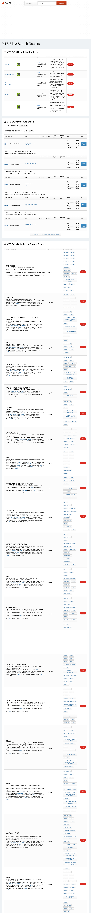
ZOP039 (72, 257)
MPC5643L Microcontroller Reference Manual (70, 819)
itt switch (67, 440)
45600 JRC (66, 269)
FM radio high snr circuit (71, 718)
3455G (70, 417)
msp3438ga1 (72, 396)
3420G (70, 620)
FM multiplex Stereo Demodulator (70, 351)
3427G (70, 328)
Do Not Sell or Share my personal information (44, 907)
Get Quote (83, 143)
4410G (65, 869)
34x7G (23, 312)
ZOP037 (72, 254)
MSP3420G (66, 611)
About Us (79, 907)
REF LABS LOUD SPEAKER (70, 749)
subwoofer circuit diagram (70, 623)
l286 (70, 582)
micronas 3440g (68, 783)
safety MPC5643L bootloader (70, 834)
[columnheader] (10, 57)
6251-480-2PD (12, 480)
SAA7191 (73, 291)
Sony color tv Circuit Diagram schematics (70, 771)
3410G (73, 768)
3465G (70, 506)
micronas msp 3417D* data (70, 314)
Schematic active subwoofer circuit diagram (70, 666)
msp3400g (66, 781)
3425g (74, 460)
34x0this (71, 591)
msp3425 (66, 452)
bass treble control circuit (70, 599)
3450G (70, 566)
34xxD (7, 672)
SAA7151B (66, 291)
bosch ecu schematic (70, 840)
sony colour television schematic (70, 661)
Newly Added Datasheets (16, 907)
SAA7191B (66, 293)
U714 (72, 296)
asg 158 (66, 408)
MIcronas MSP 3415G (69, 473)
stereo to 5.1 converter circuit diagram (70, 642)
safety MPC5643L (68, 842)
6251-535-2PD (14, 312)
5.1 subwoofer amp (69, 631)
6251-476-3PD (12, 770)
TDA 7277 (73, 269)
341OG (65, 564)
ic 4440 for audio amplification (70, 860)
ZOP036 (66, 254)
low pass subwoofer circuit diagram (70, 634)
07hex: (71, 341)
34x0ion (71, 686)
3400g (74, 602)
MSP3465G (73, 452)
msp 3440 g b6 (67, 763)
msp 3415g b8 (67, 476)
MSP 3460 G (67, 696)
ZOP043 (72, 261)
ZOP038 (66, 257)
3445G (16, 424)
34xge (65, 733)
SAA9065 (17, 294)
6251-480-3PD (14, 457)
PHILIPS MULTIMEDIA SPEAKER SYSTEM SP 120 (70, 443)
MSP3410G (66, 768)
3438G (29, 402)
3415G (65, 415)
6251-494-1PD (21, 402)
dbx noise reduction (70, 388)
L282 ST (66, 571)
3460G (73, 611)
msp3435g (66, 422)
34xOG (19, 574)
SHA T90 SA (67, 280)
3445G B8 (66, 457)
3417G (65, 310)
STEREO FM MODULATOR (70, 380)
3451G (70, 654)
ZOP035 (72, 252)
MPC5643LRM (22, 830)
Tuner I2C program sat (70, 317)
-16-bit (72, 286)
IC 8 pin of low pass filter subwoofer (70, 677)
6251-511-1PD (21, 666)
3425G (65, 522)
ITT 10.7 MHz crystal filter (70, 437)
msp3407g (66, 320)
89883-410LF (8, 64)
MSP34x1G (20, 738)
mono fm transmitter (70, 399)
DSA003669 (66, 485)
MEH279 (66, 289)
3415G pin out (67, 425)
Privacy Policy (27, 907)
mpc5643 (66, 825)
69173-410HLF (8, 95)
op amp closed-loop (69, 346)
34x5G (19, 418)
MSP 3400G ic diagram (70, 596)
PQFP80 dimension (69, 401)
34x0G (23, 601)
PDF (70, 64)
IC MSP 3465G (67, 483)
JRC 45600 (66, 264)
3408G (65, 404)
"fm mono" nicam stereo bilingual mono (70, 307)
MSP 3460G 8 (67, 710)
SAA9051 (73, 293)
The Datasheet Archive (8, 3)
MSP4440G (66, 863)
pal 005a (66, 585)
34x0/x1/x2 (66, 343)
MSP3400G (66, 792)
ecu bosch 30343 (68, 822)
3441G (73, 680)
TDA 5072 (66, 271)
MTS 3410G (72, 789)
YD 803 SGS (67, 266)
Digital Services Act (63, 907)
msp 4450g (72, 872)
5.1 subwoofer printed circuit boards (70, 876)
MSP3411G (66, 680)
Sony (72, 277)
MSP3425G (72, 450)
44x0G (23, 863)
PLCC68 (66, 406)
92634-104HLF (8, 107)
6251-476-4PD (14, 601)
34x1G (29, 666)
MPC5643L (17, 828)
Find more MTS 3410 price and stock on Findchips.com (45, 234)
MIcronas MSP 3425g (69, 499)
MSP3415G (66, 420)
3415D (75, 425)
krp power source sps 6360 (70, 274)
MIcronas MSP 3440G (69, 568)
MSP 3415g (67, 478)
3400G (65, 805)
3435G (32, 423)
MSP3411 (66, 745)
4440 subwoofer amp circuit (70, 852)
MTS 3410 (66, 577)
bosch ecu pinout (69, 837)
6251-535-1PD (12, 330)
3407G (70, 331)
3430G (71, 564)
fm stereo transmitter (70, 355)
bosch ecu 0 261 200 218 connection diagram (70, 830)
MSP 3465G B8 (67, 462)
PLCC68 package (68, 645)
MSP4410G (72, 869)
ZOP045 (66, 259)
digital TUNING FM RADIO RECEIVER (70, 714)
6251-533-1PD (14, 863)
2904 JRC (66, 277)
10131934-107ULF (9, 74)
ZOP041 (66, 261)
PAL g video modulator (70, 369)
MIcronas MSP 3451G (69, 741)
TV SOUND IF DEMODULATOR (70, 778)
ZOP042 (72, 259)
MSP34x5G (74, 420)
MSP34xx (73, 577)
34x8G (13, 407)
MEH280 (72, 289)
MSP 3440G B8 (67, 455)
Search (61, 3)
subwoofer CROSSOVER (70, 574)
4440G (65, 872)
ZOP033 (66, 252)
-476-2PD (38, 572)
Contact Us (72, 907)
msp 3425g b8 (67, 460)
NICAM (65, 358)
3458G (70, 404)
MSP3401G (66, 670)
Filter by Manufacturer (12, 125)
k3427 (71, 358)
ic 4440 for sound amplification (70, 856)
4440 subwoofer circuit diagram (70, 866)
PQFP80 (72, 406)
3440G (65, 566)
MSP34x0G (66, 799)
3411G (65, 654)
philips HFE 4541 (68, 282)
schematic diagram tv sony (70, 528)
